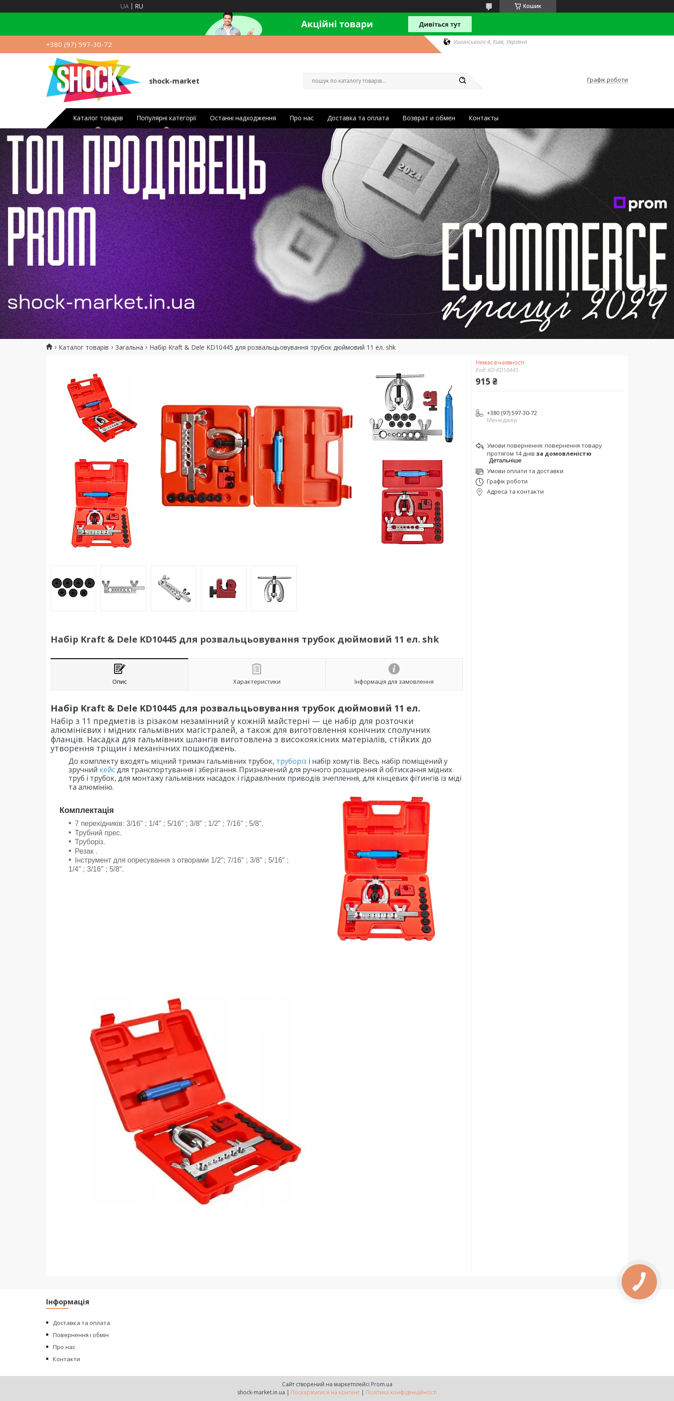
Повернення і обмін (81, 1335)
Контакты (484, 118)
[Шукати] (462, 81)
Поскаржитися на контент (325, 1392)
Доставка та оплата (358, 118)
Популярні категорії (166, 118)
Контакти (66, 1359)
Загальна (129, 347)
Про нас (302, 118)
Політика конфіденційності (401, 1392)
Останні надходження (243, 118)
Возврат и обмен (428, 118)
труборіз (291, 761)
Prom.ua (381, 1384)
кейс (107, 770)
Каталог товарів (98, 118)
